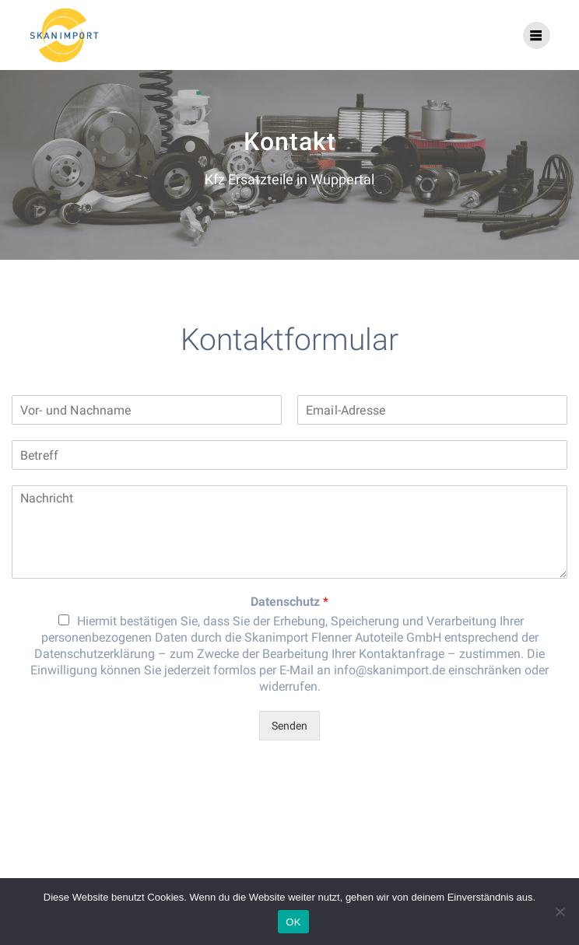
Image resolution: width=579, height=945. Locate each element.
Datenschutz (289, 601)
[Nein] (559, 911)
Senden (289, 725)
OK (293, 922)
